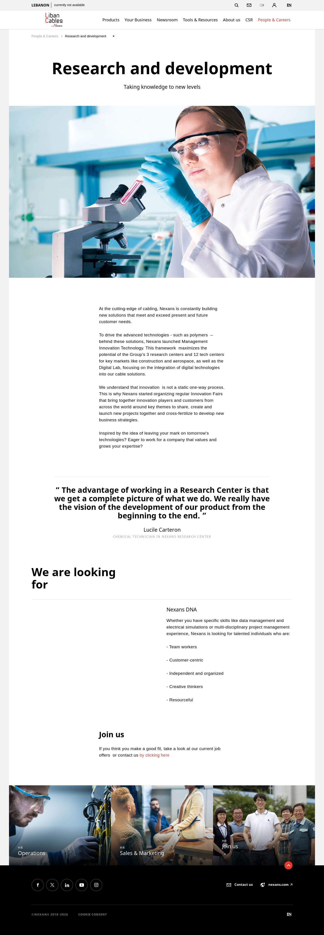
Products (110, 20)
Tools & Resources (200, 20)
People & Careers (274, 20)
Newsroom (167, 20)
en (289, 5)
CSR (249, 20)
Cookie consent (92, 914)
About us (231, 20)
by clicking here (156, 755)
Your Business (138, 20)
